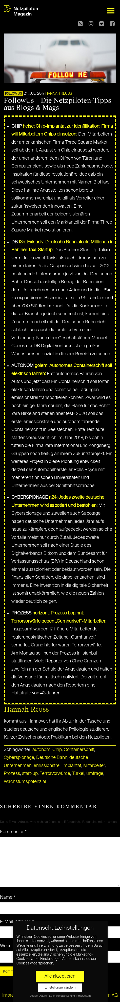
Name (7, 897)
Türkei (78, 773)
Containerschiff (79, 749)
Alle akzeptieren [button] (60, 976)
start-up (30, 773)
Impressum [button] (84, 996)
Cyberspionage (19, 757)
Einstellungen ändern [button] (60, 987)
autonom (41, 749)
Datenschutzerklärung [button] (62, 996)
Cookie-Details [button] (38, 996)
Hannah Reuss (58, 93)
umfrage (94, 773)
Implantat (72, 765)
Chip (57, 749)
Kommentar (13, 832)
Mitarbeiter (94, 765)
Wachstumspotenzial (25, 781)
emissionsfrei (47, 765)
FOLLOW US (13, 93)
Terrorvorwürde (55, 773)
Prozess (12, 773)
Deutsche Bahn (51, 757)
